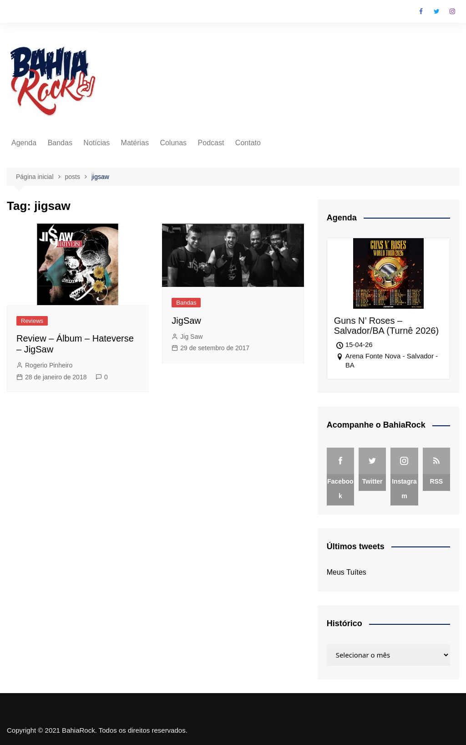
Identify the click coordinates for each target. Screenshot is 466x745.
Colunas (173, 143)
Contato (248, 143)
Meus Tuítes (346, 572)
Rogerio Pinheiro (48, 365)
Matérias (135, 143)
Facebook (421, 11)
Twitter (437, 11)
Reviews (32, 320)
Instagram (452, 11)
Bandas (60, 143)
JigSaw (186, 321)
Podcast (211, 143)
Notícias (96, 143)
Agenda (23, 143)
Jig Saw (191, 336)
